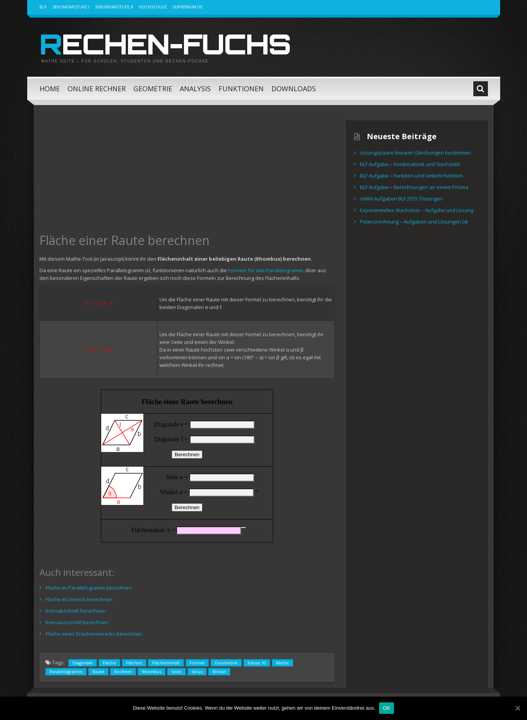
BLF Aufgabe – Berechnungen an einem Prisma (414, 187)
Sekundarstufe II (114, 7)
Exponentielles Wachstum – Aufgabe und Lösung (416, 210)
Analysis (195, 88)
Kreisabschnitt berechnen (76, 610)
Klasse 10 (257, 663)
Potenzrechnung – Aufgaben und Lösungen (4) (414, 221)
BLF (43, 7)
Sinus (197, 671)
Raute (98, 671)
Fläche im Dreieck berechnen (79, 599)
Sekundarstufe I (71, 7)
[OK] (517, 708)
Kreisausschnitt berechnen (77, 622)
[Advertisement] (187, 174)
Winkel (219, 671)
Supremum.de (187, 7)
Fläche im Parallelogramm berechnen (89, 587)
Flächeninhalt (166, 663)
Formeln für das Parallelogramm (265, 270)
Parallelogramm (65, 671)
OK (386, 708)
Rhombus (151, 671)
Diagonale (82, 663)
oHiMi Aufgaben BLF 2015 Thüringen (401, 198)
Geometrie (152, 88)
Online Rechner (96, 88)
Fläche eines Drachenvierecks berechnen (94, 633)
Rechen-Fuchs (165, 44)
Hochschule (153, 7)
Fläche (109, 663)
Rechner (123, 671)
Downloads (293, 88)
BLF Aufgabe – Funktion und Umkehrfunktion (411, 175)
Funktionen (241, 88)
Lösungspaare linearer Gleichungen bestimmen (415, 152)
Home (49, 88)
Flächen (134, 663)
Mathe (282, 663)
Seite (176, 671)
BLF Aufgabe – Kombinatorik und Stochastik (410, 164)
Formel (197, 663)
